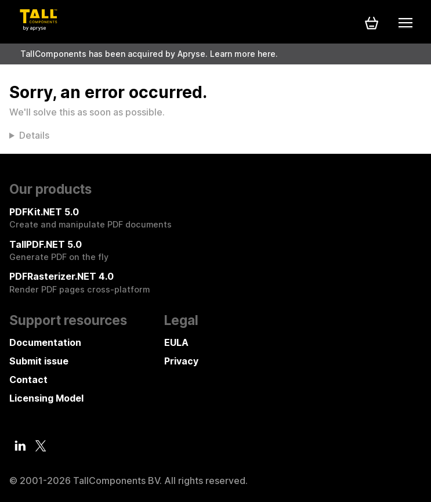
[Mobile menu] (405, 22)
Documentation (45, 342)
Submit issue (38, 361)
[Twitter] (40, 446)
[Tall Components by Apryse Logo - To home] (38, 27)
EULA (176, 342)
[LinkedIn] (20, 445)
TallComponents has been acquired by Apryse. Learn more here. (149, 54)
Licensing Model (46, 398)
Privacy (181, 361)
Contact (28, 379)
